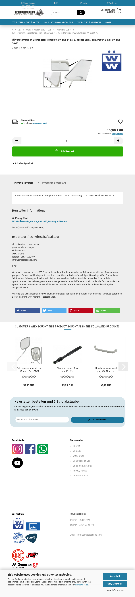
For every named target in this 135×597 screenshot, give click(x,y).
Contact (77, 451)
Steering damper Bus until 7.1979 (67, 370)
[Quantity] (67, 140)
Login (83, 3)
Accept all (115, 576)
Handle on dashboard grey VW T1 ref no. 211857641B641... (106, 370)
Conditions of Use (81, 461)
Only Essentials (115, 584)
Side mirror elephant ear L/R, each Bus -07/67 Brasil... (29, 370)
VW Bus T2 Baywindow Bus (58, 22)
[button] (16, 140)
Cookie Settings (80, 475)
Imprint (76, 446)
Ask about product (24, 163)
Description (23, 183)
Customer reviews (52, 183)
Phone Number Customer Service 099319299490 (28, 4)
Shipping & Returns (82, 466)
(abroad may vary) (40, 123)
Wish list (111, 3)
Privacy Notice (81, 585)
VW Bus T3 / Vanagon (89, 22)
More (108, 22)
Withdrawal (78, 456)
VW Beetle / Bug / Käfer (25, 22)
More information (115, 590)
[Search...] (81, 12)
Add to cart (64, 151)
